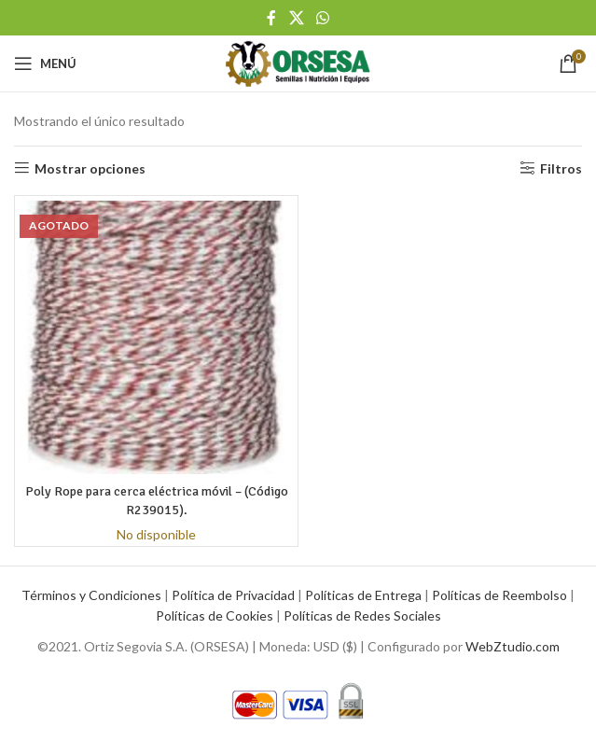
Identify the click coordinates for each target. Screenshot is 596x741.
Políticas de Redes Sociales (362, 615)
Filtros (561, 168)
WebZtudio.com (512, 646)
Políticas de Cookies (214, 615)
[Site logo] (297, 62)
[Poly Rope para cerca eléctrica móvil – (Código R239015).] (156, 337)
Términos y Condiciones (91, 595)
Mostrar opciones (90, 168)
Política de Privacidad (233, 595)
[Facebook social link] (272, 18)
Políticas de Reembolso (499, 595)
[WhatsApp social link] (322, 18)
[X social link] (296, 18)
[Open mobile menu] (45, 63)
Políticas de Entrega (363, 595)
